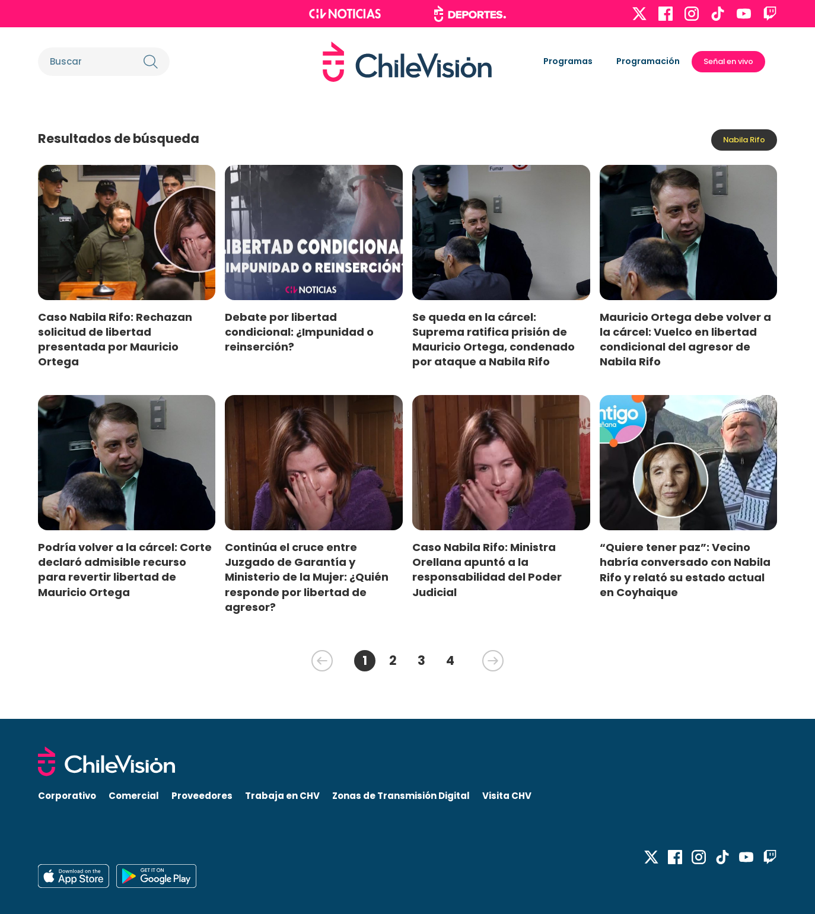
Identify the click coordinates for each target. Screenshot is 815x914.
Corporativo (67, 795)
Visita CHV (506, 795)
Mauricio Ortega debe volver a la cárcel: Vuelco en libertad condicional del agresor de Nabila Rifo (685, 339)
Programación (648, 61)
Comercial (134, 795)
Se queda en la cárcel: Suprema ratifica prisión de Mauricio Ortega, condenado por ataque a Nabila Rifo (493, 339)
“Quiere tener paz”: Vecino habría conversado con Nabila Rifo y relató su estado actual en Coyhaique (685, 569)
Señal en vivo (728, 61)
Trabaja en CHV (282, 795)
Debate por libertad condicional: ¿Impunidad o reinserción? (299, 332)
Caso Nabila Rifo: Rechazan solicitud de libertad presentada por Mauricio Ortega (115, 339)
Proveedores (202, 795)
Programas (568, 61)
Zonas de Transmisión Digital (401, 795)
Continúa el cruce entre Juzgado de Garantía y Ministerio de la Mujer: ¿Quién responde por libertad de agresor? (307, 577)
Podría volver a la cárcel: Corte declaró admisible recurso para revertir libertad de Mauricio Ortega (125, 569)
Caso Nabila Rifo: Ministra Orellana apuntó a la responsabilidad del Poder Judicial (487, 569)
